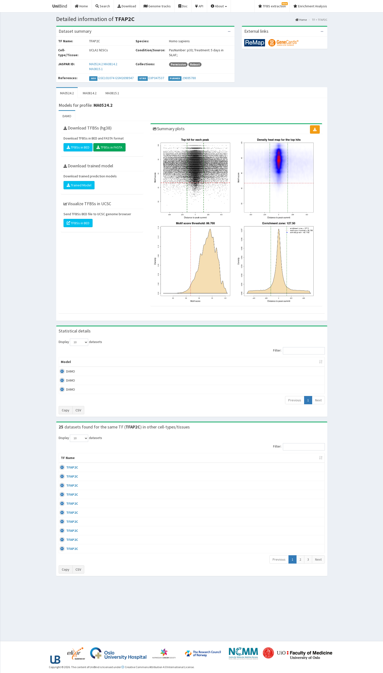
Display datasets (80, 342)
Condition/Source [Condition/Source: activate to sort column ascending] (133, 462)
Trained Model (79, 185)
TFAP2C (67, 472)
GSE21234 (277, 557)
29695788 (189, 78)
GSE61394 (277, 515)
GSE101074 (106, 78)
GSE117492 (278, 529)
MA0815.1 (96, 69)
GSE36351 (277, 486)
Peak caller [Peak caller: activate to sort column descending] (94, 362)
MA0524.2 (96, 64)
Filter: (299, 350)
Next (318, 400)
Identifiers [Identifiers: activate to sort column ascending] (279, 462)
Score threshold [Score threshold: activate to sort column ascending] (232, 362)
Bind (59, 6)
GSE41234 (277, 472)
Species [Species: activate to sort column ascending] (253, 462)
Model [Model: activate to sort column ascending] (66, 362)
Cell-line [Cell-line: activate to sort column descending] (87, 462)
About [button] (219, 6)
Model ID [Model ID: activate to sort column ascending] (126, 362)
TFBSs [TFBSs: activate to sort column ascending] (200, 362)
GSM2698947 (124, 78)
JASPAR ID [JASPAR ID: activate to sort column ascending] (310, 460)
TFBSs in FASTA (109, 147)
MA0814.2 (110, 64)
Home (301, 19)
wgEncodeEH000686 (285, 500)
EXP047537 (156, 78)
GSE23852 (277, 586)
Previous (294, 400)
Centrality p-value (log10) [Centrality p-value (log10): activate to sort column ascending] (284, 362)
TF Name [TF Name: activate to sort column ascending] (65, 460)
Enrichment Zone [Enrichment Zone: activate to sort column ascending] (162, 362)
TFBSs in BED (78, 147)
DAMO (67, 116)
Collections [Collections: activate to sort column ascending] (225, 462)
